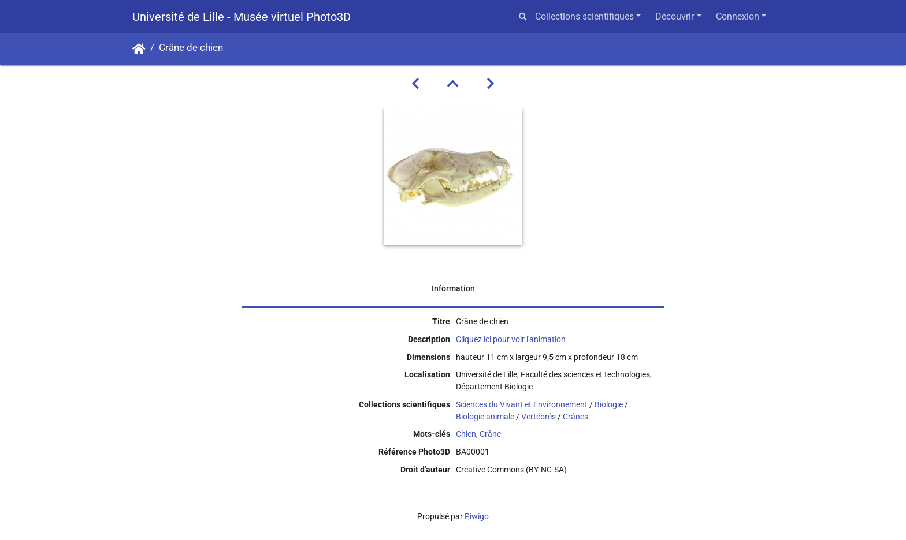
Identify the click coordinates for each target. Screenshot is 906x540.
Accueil (139, 49)
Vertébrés (538, 416)
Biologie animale (485, 416)
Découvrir (674, 16)
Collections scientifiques (584, 16)
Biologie (609, 404)
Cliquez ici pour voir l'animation (511, 339)
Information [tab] (453, 288)
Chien (466, 433)
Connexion (737, 16)
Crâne (490, 433)
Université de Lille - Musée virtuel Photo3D (241, 17)
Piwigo (477, 516)
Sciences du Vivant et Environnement (522, 404)
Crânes (575, 416)
